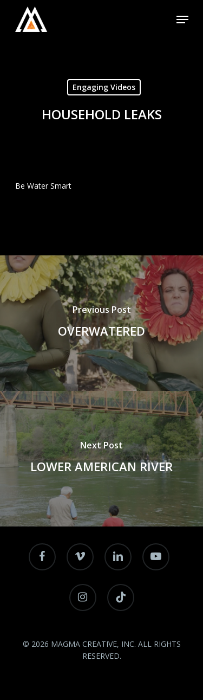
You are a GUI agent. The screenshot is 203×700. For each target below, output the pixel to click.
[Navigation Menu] (182, 19)
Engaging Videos (104, 87)
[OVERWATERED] (101, 323)
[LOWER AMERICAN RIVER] (101, 458)
